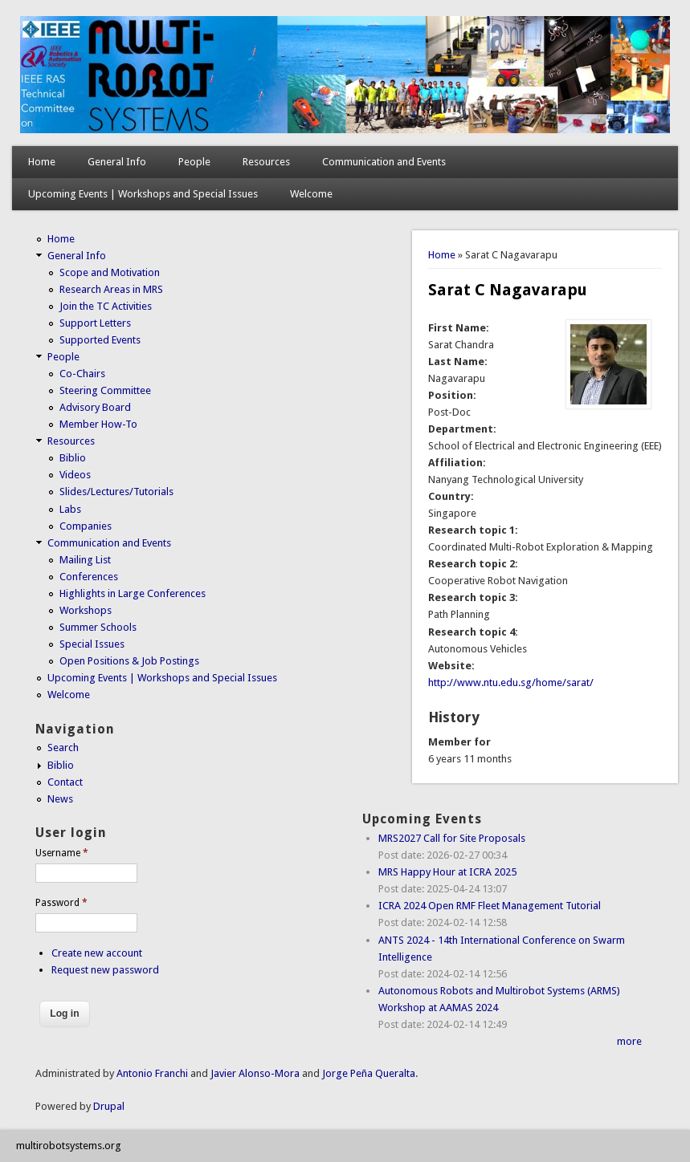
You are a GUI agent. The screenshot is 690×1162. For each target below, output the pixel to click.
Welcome (311, 194)
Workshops (85, 610)
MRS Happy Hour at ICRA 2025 (447, 872)
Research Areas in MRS (111, 289)
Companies (85, 526)
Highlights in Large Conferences (132, 593)
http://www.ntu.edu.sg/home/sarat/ (511, 682)
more (629, 1041)
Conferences (88, 577)
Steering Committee (105, 390)
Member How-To (98, 424)
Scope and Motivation (109, 272)
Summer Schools (98, 627)
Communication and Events (384, 162)
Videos (75, 475)
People (194, 162)
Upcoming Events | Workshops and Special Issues (143, 194)
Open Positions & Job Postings (129, 661)
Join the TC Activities (105, 306)
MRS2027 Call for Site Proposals (451, 838)
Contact (65, 782)
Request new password (105, 970)
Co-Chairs (82, 374)
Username (61, 853)
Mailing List (85, 560)
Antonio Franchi (152, 1073)
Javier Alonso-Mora (254, 1073)
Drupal (109, 1106)
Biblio (72, 458)
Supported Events (100, 340)
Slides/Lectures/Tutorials (116, 492)
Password (61, 902)
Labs (70, 509)
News (60, 799)
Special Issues (92, 644)
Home (41, 162)
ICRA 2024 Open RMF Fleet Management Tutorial (489, 906)
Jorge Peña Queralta (368, 1073)
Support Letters (95, 323)
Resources (266, 162)
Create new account (96, 953)
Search (63, 747)
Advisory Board (95, 407)
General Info (117, 162)
